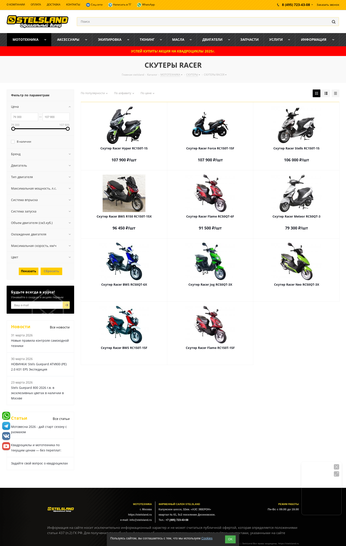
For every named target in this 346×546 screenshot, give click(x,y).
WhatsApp (146, 5)
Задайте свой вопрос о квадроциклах (39, 463)
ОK (230, 539)
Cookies (206, 538)
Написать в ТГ (119, 5)
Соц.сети (94, 5)
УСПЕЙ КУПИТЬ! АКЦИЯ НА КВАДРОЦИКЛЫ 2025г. (173, 51)
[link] (13, 129)
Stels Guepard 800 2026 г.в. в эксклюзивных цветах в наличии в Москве (37, 393)
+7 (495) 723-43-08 (176, 520)
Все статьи (61, 418)
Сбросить (51, 271)
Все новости (60, 327)
